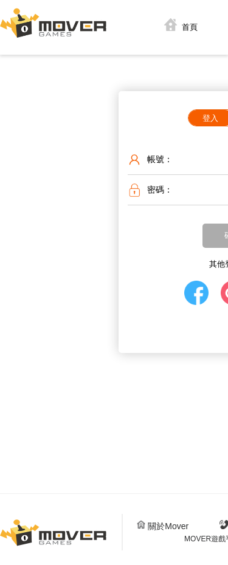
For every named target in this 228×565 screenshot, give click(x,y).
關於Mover (162, 526)
